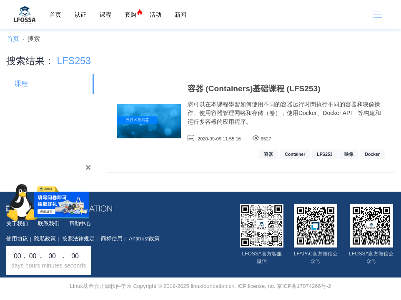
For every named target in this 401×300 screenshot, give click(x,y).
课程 (105, 14)
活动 (155, 14)
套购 (130, 14)
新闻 (180, 14)
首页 (55, 14)
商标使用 (112, 238)
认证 (80, 14)
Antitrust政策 (144, 238)
